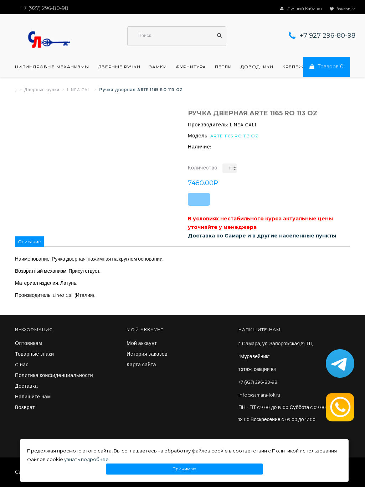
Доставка (26, 386)
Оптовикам (28, 344)
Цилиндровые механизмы (52, 66)
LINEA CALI (79, 90)
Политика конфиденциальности (54, 376)
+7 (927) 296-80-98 (257, 382)
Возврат (25, 408)
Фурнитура (191, 66)
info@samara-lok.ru (259, 395)
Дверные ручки (119, 66)
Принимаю (184, 469)
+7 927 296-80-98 (327, 36)
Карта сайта (141, 365)
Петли (223, 66)
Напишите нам (33, 397)
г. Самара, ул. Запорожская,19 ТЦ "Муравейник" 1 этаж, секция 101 (275, 357)
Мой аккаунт (142, 344)
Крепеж (293, 66)
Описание (29, 241)
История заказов (147, 354)
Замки (158, 66)
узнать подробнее (86, 459)
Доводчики (257, 66)
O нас (22, 365)
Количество (202, 168)
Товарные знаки (34, 354)
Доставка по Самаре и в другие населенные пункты (262, 235)
